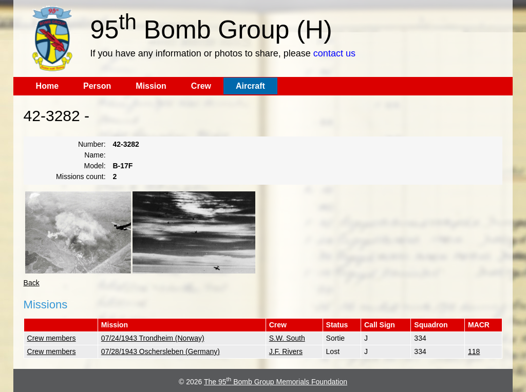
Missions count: (80, 176)
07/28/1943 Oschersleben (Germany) (160, 351)
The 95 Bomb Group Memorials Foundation (275, 382)
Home (47, 86)
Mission (151, 86)
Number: (92, 144)
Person (97, 86)
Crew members (51, 338)
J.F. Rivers (286, 351)
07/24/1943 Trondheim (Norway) (152, 338)
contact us (334, 53)
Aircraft (250, 86)
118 (474, 351)
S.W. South (287, 338)
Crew (201, 86)
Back (32, 283)
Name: (94, 155)
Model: (95, 166)
